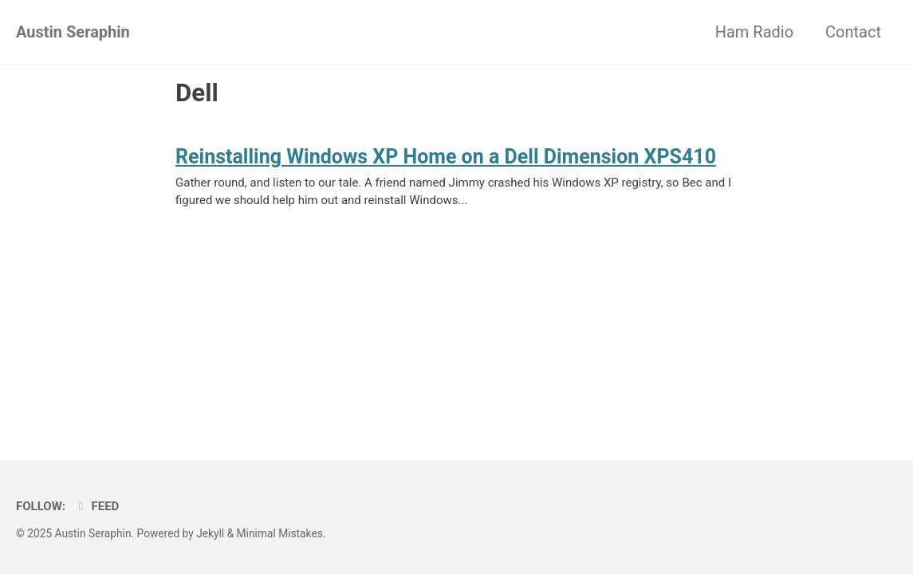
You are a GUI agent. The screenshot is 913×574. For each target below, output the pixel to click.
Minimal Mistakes (280, 533)
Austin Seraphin (73, 31)
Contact (853, 31)
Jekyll (210, 533)
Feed (96, 506)
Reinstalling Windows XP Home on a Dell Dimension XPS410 (445, 156)
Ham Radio (754, 31)
